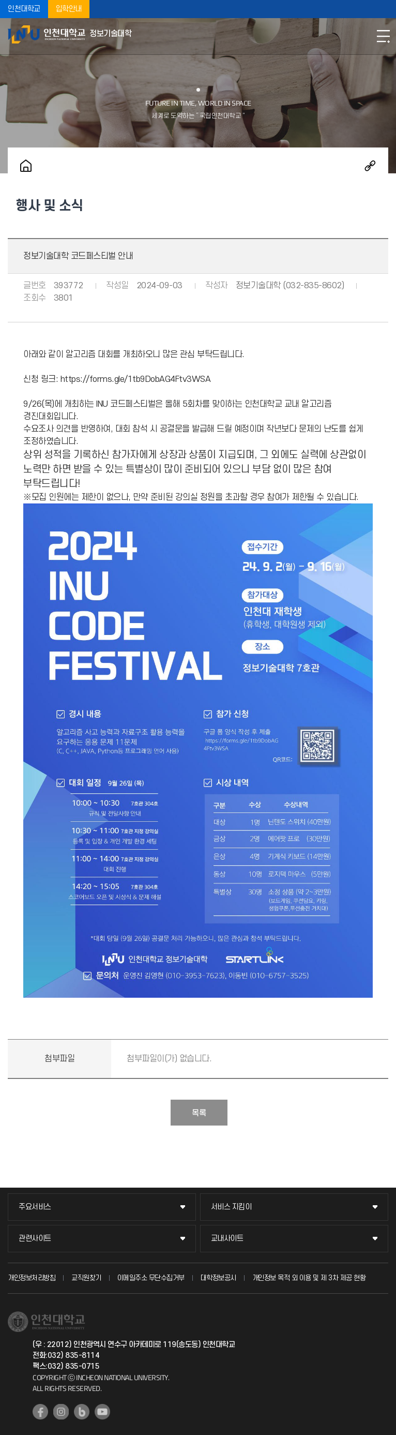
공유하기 (370, 166)
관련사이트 (35, 1238)
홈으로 (26, 165)
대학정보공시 (218, 1278)
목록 (199, 1113)
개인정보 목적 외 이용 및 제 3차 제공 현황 (309, 1278)
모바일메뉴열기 (383, 36)
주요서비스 (35, 1207)
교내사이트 (227, 1238)
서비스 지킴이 (231, 1207)
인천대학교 (24, 9)
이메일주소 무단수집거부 (151, 1278)
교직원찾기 (86, 1278)
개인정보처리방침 (31, 1278)
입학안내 (69, 9)
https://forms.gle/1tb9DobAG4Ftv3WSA (135, 379)
